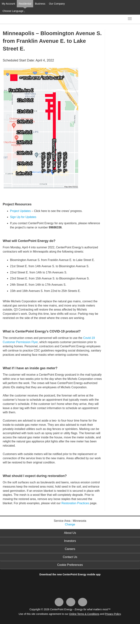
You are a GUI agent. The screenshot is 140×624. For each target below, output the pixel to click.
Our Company (57, 3)
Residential (25, 3)
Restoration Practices (75, 503)
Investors (70, 540)
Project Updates (20, 211)
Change (70, 524)
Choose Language (13, 11)
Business (40, 3)
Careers (70, 548)
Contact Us (70, 557)
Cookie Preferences (70, 564)
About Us (70, 532)
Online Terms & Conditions (84, 613)
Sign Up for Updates (23, 217)
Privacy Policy (113, 613)
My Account (8, 3)
